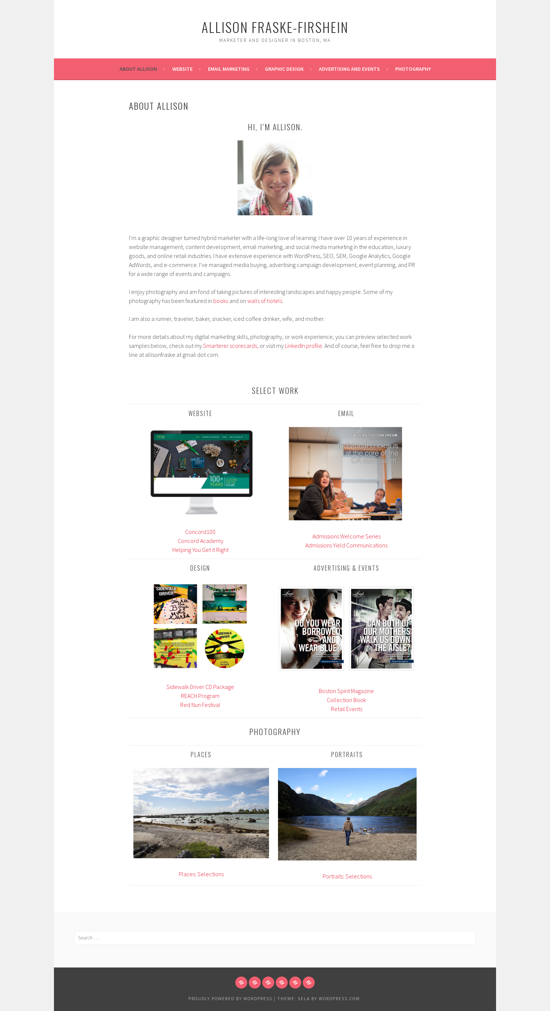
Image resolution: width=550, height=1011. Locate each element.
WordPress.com (339, 998)
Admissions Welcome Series (346, 536)
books (220, 300)
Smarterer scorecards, (231, 345)
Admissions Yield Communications (346, 545)
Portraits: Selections (347, 876)
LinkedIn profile (303, 345)
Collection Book (346, 700)
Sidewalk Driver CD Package (200, 686)
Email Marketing (229, 69)
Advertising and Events (349, 69)
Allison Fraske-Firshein (275, 27)
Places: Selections (201, 874)
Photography (413, 69)
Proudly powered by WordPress (230, 998)
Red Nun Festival (200, 704)
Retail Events (346, 709)
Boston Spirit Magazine (346, 691)
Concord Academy (200, 540)
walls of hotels (264, 300)
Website (182, 69)
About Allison (138, 69)
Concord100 (200, 531)
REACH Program (200, 695)
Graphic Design (284, 69)
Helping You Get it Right (200, 549)
